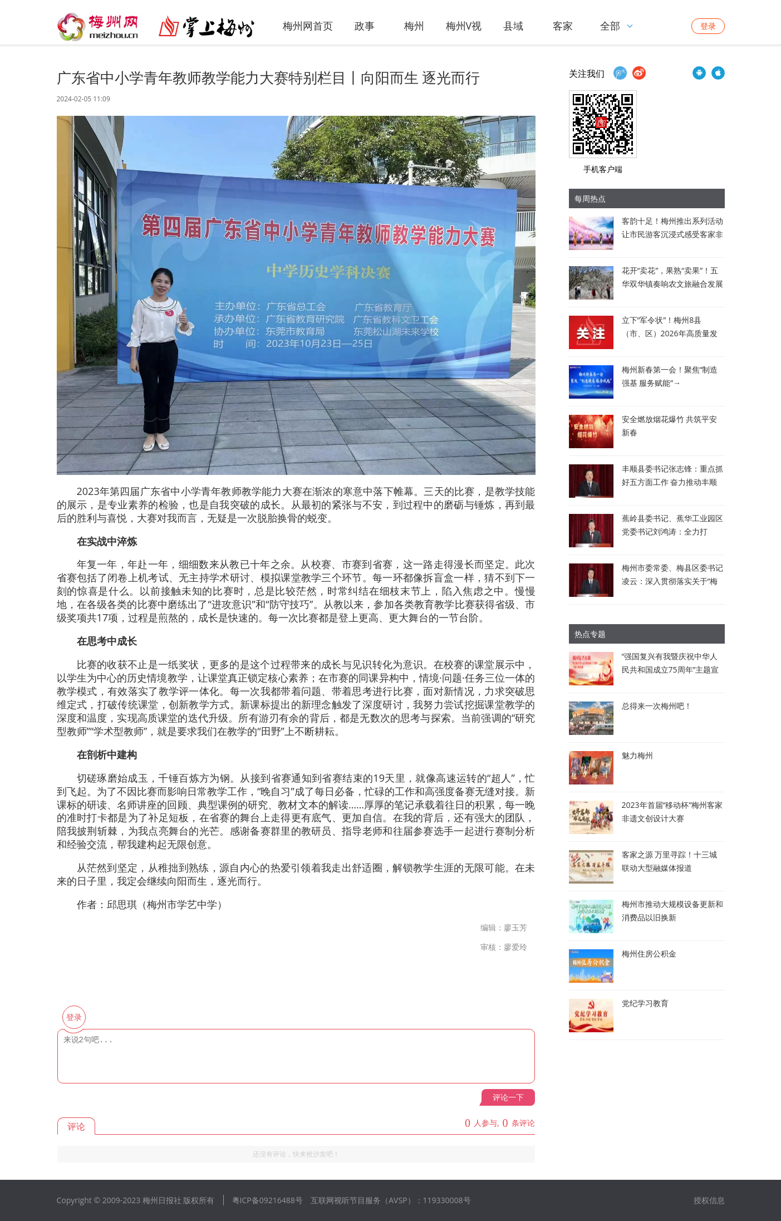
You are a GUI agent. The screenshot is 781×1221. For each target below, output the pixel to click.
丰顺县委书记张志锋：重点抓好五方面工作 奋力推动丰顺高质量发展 (672, 482)
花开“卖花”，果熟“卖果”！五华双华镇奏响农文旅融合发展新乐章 (672, 283)
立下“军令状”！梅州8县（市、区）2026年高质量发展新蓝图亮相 (670, 333)
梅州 (414, 25)
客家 (563, 25)
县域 (513, 25)
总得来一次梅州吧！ (657, 705)
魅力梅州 (637, 755)
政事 (365, 25)
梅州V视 (464, 25)
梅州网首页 (308, 25)
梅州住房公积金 (649, 953)
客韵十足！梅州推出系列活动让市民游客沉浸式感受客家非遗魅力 (672, 234)
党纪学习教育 (645, 1003)
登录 (708, 26)
